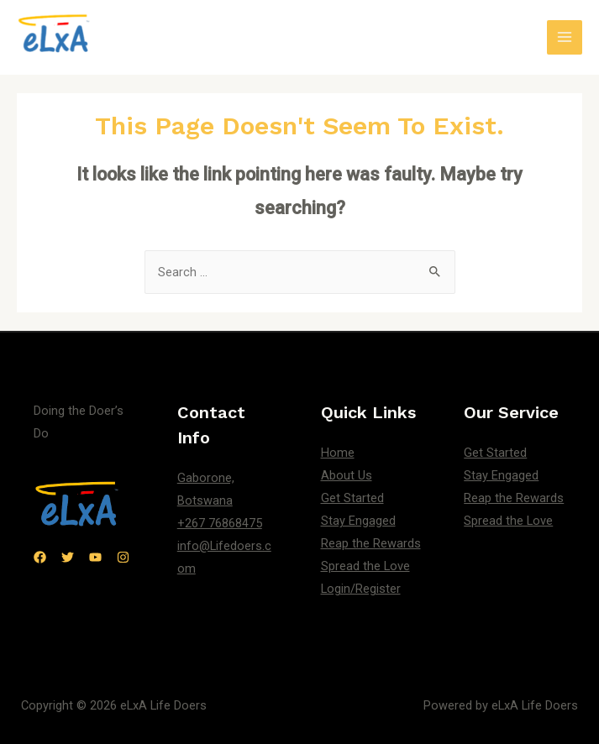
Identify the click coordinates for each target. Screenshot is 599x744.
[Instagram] (123, 557)
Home (338, 452)
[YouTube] (95, 557)
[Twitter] (67, 557)
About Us (346, 475)
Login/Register (361, 588)
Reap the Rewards (371, 543)
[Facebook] (40, 557)
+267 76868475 (219, 523)
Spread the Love (365, 566)
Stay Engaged (358, 520)
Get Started (352, 498)
